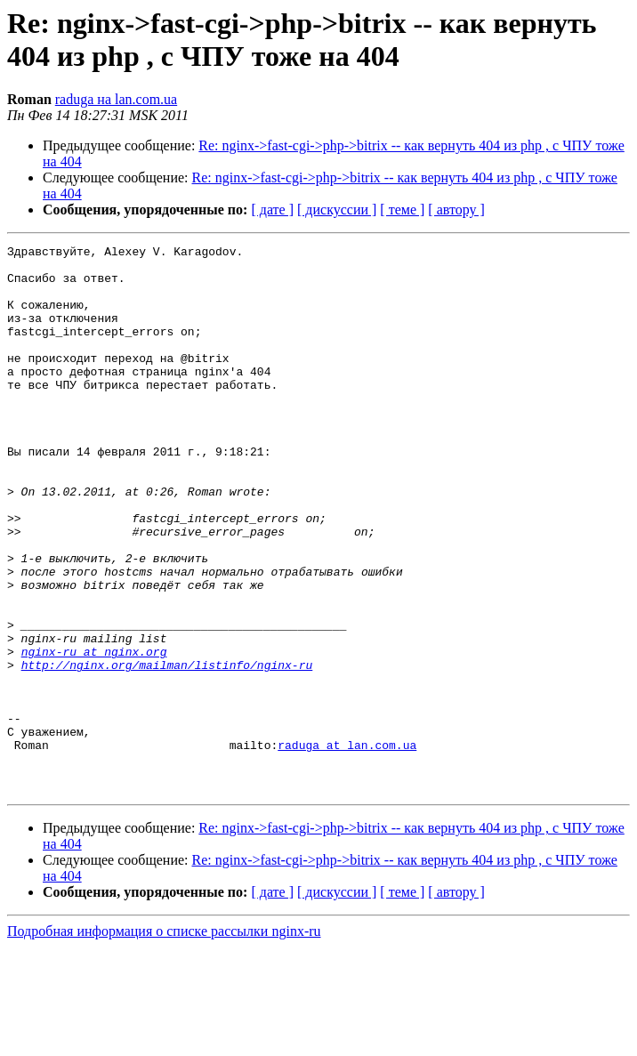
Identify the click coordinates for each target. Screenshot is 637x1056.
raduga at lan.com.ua (347, 846)
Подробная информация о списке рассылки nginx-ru (164, 1040)
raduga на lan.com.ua (116, 99)
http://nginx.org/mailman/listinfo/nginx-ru (167, 750)
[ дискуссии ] (336, 209)
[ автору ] (456, 209)
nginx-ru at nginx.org (94, 734)
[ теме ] (402, 209)
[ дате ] (272, 209)
